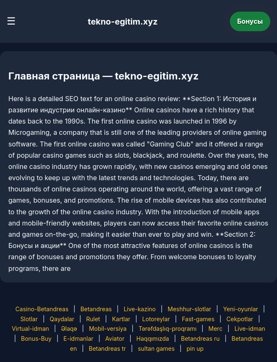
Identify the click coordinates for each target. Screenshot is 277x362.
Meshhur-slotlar (189, 308)
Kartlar (121, 318)
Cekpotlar (240, 318)
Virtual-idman (30, 328)
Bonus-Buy (36, 338)
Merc (216, 328)
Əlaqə (69, 328)
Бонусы (250, 21)
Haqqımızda (152, 338)
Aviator (114, 338)
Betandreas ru (200, 338)
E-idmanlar (78, 338)
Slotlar (29, 318)
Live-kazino (139, 308)
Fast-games (198, 318)
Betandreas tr (107, 348)
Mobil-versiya (107, 328)
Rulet (93, 318)
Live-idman (249, 328)
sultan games (156, 348)
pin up (195, 348)
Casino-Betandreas (41, 308)
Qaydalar (62, 318)
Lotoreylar (156, 318)
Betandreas (96, 308)
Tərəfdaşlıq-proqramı (167, 328)
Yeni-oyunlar (240, 308)
